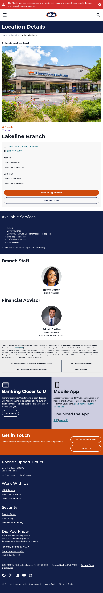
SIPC (21, 348)
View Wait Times (55, 201)
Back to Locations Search (17, 43)
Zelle (70, 584)
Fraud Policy (7, 518)
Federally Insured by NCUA (15, 546)
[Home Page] (51, 15)
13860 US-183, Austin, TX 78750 (26, 146)
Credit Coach (35, 584)
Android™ (63, 420)
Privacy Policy (87, 565)
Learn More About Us (11, 498)
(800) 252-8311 (27, 475)
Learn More (10, 413)
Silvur (62, 584)
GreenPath (50, 584)
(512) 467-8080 (13, 151)
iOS (56, 420)
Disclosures (7, 568)
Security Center (9, 514)
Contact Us (86, 448)
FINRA (17, 348)
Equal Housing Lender (13, 551)
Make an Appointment (55, 193)
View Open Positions (11, 494)
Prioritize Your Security (12, 522)
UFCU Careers (8, 490)
